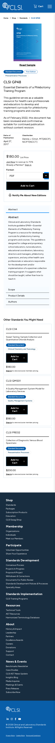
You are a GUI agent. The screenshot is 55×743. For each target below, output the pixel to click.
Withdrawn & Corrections (18, 576)
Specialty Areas (13, 587)
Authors (12, 301)
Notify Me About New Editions (29, 195)
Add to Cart (27, 185)
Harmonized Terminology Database (22, 617)
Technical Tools (13, 610)
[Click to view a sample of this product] (27, 45)
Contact (10, 655)
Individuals (11, 535)
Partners (10, 636)
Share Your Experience (16, 553)
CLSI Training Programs (17, 599)
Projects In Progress (15, 569)
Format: (10, 170)
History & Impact (14, 629)
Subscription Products (16, 512)
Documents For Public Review (19, 580)
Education (11, 516)
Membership (14, 526)
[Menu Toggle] (50, 6)
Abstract (13, 209)
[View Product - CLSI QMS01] (27, 381)
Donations (11, 647)
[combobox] (27, 175)
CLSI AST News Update (17, 673)
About (10, 624)
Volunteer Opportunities (17, 550)
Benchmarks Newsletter (17, 666)
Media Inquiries (13, 681)
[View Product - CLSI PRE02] (27, 433)
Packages (10, 508)
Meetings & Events (14, 685)
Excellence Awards (14, 640)
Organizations (12, 531)
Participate (13, 545)
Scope (11, 289)
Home (6, 18)
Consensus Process (15, 565)
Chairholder (27, 135)
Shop (14, 18)
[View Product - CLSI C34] (27, 329)
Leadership (11, 632)
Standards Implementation (24, 594)
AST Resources (13, 614)
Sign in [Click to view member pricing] (9, 371)
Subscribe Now (13, 692)
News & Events (16, 661)
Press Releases (12, 688)
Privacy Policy (10, 735)
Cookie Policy (20, 735)
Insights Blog (12, 677)
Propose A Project (14, 572)
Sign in (28, 165)
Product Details (16, 295)
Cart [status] (40, 6)
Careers (9, 644)
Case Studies (12, 670)
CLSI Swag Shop (14, 520)
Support (10, 651)
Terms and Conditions (33, 735)
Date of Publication (9, 136)
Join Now (10, 162)
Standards (24, 18)
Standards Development (22, 560)
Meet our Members (14, 538)
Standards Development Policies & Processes (27, 583)
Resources (13, 605)
